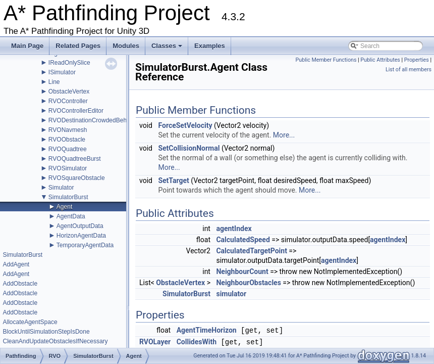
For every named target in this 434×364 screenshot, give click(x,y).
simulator (231, 294)
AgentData (71, 216)
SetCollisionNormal (189, 148)
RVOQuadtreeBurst (74, 158)
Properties (416, 60)
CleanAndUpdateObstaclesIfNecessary (55, 341)
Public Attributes (380, 60)
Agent (64, 206)
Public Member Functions (326, 60)
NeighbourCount (242, 271)
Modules (126, 46)
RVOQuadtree (67, 149)
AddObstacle (20, 283)
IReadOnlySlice (69, 62)
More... (284, 135)
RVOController (68, 101)
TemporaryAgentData (85, 245)
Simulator (61, 187)
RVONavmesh (67, 129)
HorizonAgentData (81, 235)
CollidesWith (196, 342)
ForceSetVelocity (185, 125)
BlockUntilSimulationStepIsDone (46, 331)
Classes (167, 48)
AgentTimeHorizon (207, 331)
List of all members (408, 69)
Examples (209, 46)
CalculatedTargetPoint (251, 251)
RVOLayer (155, 342)
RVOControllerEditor (75, 110)
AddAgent (16, 264)
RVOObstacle (66, 139)
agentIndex (233, 228)
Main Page (27, 46)
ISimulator (62, 72)
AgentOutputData (80, 226)
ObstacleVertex (68, 91)
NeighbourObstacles (248, 283)
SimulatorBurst (68, 197)
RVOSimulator (67, 168)
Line (54, 81)
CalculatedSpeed (242, 240)
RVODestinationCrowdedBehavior (94, 120)
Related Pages (78, 46)
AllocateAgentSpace (30, 322)
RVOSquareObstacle (76, 177)
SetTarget (173, 180)
